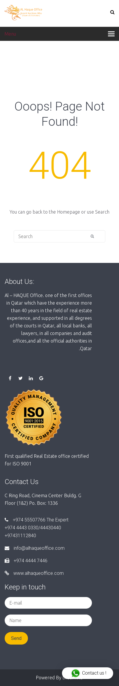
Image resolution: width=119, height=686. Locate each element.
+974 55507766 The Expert (36, 520)
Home (11, 58)
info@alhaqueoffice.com (35, 548)
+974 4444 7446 (26, 560)
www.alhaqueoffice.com (34, 573)
